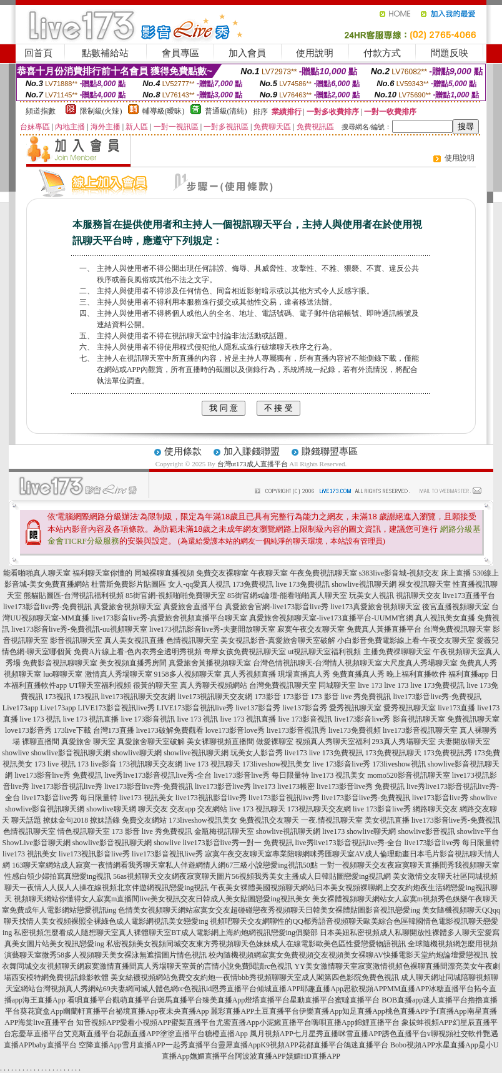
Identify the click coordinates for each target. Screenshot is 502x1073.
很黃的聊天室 (155, 685)
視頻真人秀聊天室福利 (332, 741)
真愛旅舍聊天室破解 (151, 741)
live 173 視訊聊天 (212, 764)
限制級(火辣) (101, 111)
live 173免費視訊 (302, 584)
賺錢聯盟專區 (330, 451)
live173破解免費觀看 (170, 730)
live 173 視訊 (40, 719)
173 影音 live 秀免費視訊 (351, 696)
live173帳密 (296, 786)
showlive (15, 752)
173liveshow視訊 (398, 764)
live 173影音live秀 (341, 764)
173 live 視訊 (55, 764)
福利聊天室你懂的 (102, 573)
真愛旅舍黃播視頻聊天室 (210, 663)
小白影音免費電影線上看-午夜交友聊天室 (406, 640)
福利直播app (468, 674)
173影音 (268, 696)
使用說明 (314, 53)
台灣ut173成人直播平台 (252, 464)
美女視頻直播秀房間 (133, 663)
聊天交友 (153, 809)
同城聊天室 (337, 685)
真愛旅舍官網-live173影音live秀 (276, 606)
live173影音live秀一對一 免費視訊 (238, 842)
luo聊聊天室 (62, 674)
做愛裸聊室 (274, 741)
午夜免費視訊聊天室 (323, 573)
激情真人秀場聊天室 (118, 674)
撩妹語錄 (105, 820)
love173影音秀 (28, 730)
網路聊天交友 (435, 809)
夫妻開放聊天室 (464, 741)
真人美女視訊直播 (134, 640)
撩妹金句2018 (65, 820)
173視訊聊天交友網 (150, 764)
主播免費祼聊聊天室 (397, 651)
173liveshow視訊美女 (276, 764)
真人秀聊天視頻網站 (213, 685)
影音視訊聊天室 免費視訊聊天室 (446, 719)
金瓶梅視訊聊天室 (224, 831)
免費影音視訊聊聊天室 (59, 663)
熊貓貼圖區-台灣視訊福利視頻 (74, 595)
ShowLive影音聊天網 (36, 842)
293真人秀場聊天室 (404, 741)
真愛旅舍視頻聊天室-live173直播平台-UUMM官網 (331, 618)
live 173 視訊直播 (91, 719)
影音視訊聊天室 (76, 640)
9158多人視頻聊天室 (188, 674)
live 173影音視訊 (148, 719)
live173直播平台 (469, 595)
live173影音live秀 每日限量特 (261, 775)
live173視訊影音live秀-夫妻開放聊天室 (212, 629)
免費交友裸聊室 (222, 573)
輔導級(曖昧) (163, 111)
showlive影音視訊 (426, 831)
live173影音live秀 (363, 719)
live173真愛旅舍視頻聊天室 (375, 606)
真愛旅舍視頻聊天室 (127, 606)
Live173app (20, 707)
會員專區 (180, 53)
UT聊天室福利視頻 (100, 685)
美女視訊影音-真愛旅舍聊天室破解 (277, 640)
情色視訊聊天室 (83, 831)
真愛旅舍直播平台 (193, 606)
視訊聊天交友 (418, 595)
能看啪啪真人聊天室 (37, 573)
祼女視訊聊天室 (424, 584)
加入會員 (247, 53)
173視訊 (58, 696)
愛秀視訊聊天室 (355, 707)
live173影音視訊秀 (297, 730)
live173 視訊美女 (338, 775)
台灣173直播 (113, 730)
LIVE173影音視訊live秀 (116, 707)
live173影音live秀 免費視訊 (58, 775)
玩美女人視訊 (371, 595)
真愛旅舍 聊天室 (88, 741)
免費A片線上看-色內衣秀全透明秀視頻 (138, 651)
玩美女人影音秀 (256, 752)
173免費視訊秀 (447, 752)
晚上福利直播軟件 (416, 674)
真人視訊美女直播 (445, 618)
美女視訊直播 (387, 820)
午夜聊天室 (269, 573)
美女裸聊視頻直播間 (220, 741)
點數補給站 (105, 53)
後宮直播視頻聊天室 (456, 606)
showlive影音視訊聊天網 (71, 752)
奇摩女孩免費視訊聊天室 (245, 651)
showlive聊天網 (137, 752)
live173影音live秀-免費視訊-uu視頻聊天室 (79, 629)
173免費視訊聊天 (393, 752)
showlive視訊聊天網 (364, 584)
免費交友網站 (144, 820)
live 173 (370, 685)
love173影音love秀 (235, 730)
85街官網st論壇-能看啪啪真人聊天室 (287, 595)
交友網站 (212, 809)
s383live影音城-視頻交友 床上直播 (415, 573)
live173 (296, 752)
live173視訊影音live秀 (211, 797)
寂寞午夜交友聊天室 (311, 629)
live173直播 (456, 707)
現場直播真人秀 (304, 674)
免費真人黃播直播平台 (384, 629)
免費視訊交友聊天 (269, 820)
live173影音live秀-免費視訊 (47, 606)
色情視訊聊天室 (192, 640)
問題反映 (449, 53)
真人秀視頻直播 (250, 674)
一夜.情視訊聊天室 (332, 820)
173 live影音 (97, 764)
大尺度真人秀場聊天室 (420, 663)
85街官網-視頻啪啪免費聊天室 (175, 595)
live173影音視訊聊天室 (420, 730)
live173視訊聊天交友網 (138, 696)
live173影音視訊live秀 (66, 786)
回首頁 (38, 53)
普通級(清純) (226, 111)
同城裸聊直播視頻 (164, 573)
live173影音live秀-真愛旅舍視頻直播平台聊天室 (169, 618)
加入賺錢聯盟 (252, 451)
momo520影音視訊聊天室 (408, 775)
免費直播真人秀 (358, 674)
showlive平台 (478, 831)
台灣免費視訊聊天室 (457, 629)
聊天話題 (26, 820)
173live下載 (72, 730)
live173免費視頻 (354, 730)
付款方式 (382, 53)
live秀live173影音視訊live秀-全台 (158, 775)
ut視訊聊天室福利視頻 (324, 651)
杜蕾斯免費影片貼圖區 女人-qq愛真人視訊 (160, 584)
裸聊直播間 (40, 741)
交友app (182, 809)
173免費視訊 (252, 584)
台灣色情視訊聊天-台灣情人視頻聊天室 (318, 663)
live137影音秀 (257, 707)
